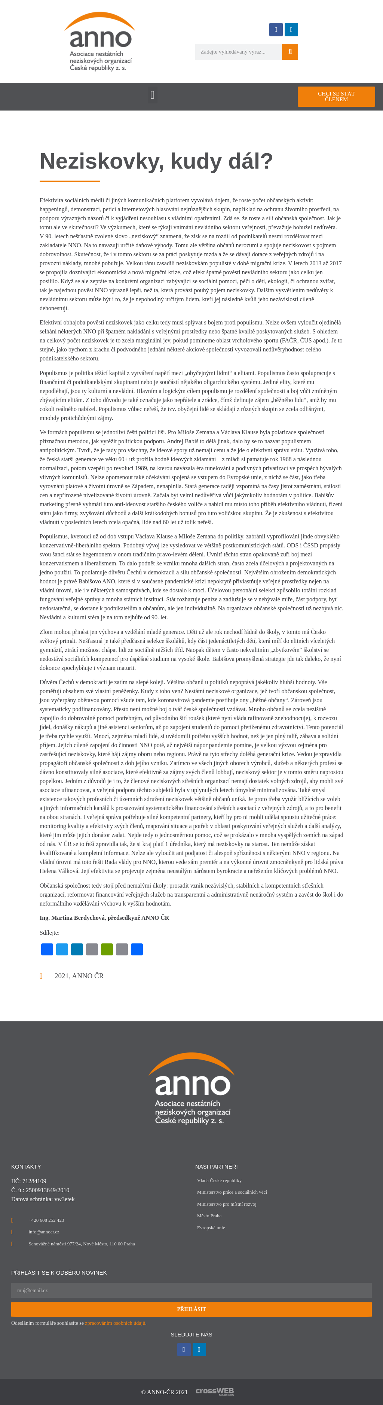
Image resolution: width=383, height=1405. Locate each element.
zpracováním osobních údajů (115, 1323)
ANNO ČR (88, 976)
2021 (62, 976)
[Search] (290, 52)
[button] (152, 95)
